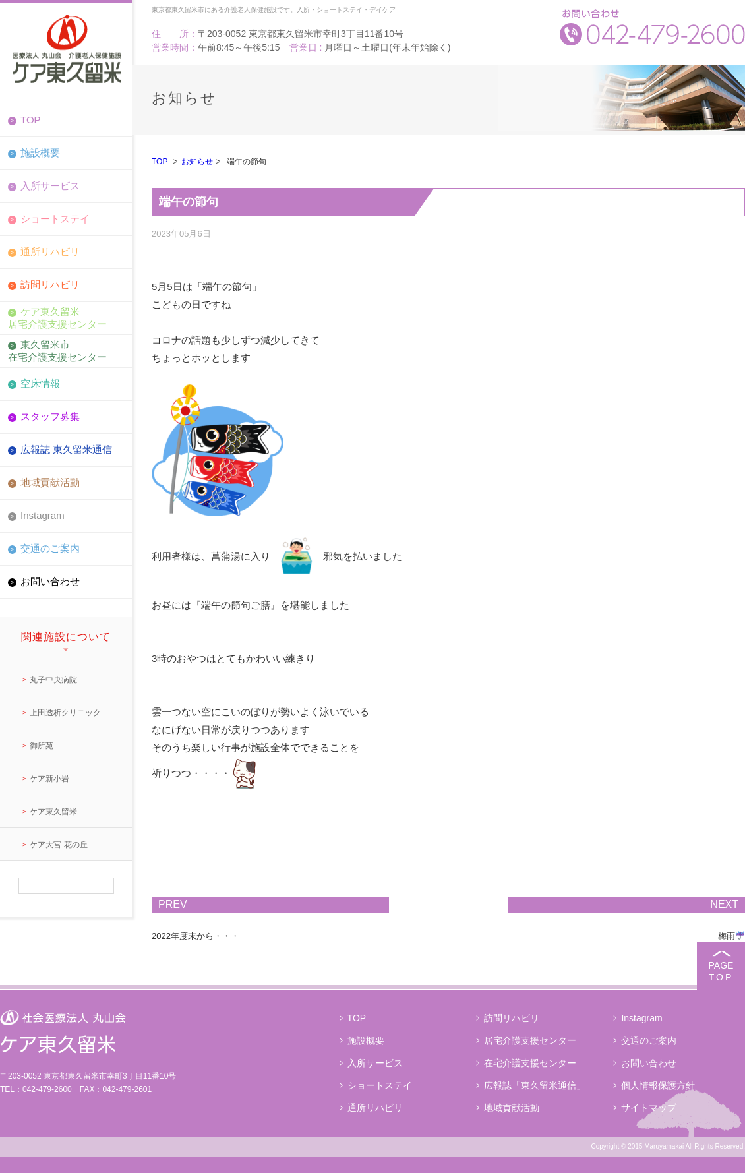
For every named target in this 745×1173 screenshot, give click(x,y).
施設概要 (40, 152)
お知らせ (197, 161)
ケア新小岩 (49, 778)
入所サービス (50, 185)
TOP (30, 119)
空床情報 (40, 383)
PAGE (721, 971)
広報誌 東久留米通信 (66, 449)
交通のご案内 (50, 548)
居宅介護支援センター (530, 1040)
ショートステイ (55, 218)
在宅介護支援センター (530, 1063)
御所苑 (41, 745)
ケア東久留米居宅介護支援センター (57, 317)
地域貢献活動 (50, 482)
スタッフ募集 (50, 416)
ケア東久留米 (53, 811)
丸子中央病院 (53, 679)
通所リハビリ (50, 251)
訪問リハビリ (50, 284)
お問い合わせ (50, 581)
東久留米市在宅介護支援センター (57, 350)
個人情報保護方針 (658, 1085)
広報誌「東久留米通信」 (534, 1085)
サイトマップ (648, 1107)
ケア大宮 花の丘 (58, 844)
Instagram (42, 515)
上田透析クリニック (65, 712)
